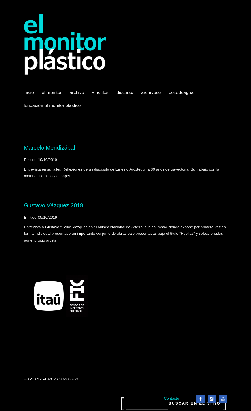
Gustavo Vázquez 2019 (54, 205)
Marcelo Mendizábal (49, 148)
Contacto (171, 398)
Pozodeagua (182, 94)
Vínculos (101, 94)
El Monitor (52, 94)
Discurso (125, 92)
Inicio (29, 92)
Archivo (77, 94)
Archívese (151, 92)
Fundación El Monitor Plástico (52, 105)
